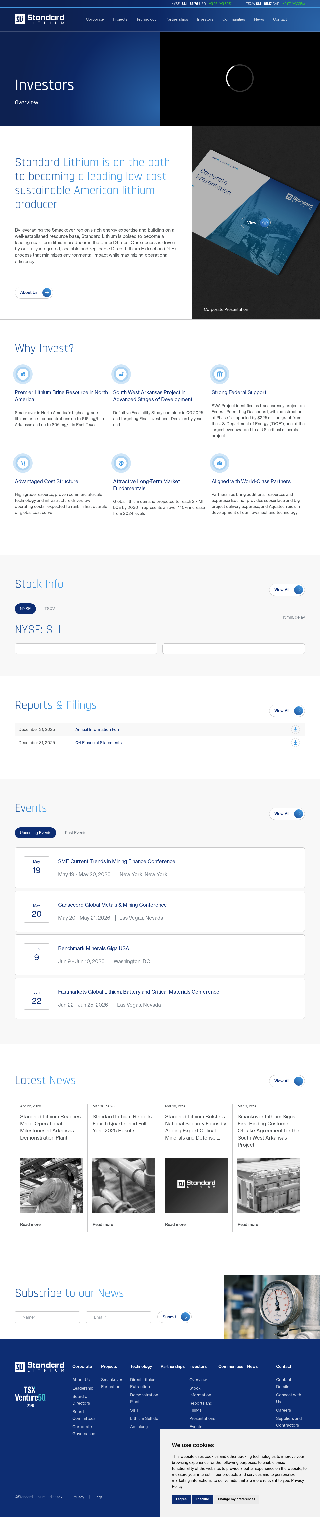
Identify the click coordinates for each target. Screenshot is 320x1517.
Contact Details (284, 1383)
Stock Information (200, 1391)
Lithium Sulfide (144, 1418)
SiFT (134, 1410)
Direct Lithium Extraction (143, 1383)
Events (196, 1426)
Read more (30, 1224)
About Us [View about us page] (29, 292)
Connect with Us (288, 1398)
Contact (280, 19)
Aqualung (139, 1426)
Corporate (95, 19)
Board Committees (84, 1415)
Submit (169, 1316)
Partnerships (177, 19)
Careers (283, 1410)
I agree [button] (181, 1499)
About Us (81, 1379)
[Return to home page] (39, 19)
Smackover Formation (111, 1383)
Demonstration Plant (144, 1398)
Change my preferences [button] (236, 1499)
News (259, 19)
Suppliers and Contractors (289, 1422)
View (251, 222)
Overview (198, 1379)
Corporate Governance (83, 1430)
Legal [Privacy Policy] (99, 1497)
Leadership (83, 1388)
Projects (120, 19)
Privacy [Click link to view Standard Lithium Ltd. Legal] (78, 1497)
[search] (298, 19)
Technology (146, 19)
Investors (205, 19)
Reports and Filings (201, 1406)
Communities (233, 19)
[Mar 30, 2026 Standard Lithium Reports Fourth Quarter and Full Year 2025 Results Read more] (124, 1168)
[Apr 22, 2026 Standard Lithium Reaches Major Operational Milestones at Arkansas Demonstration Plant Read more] (51, 1168)
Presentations (202, 1418)
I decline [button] (202, 1499)
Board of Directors (81, 1400)
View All (282, 589)
